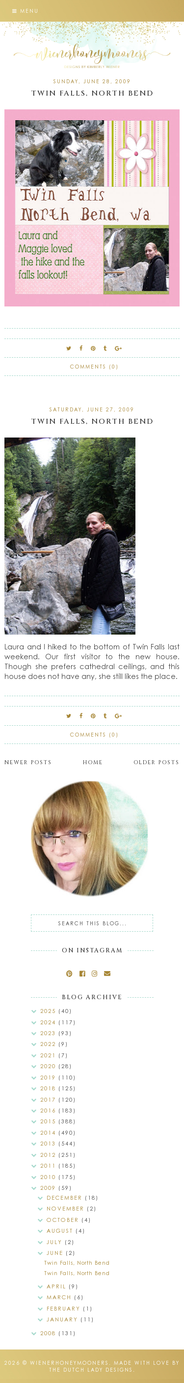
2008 (49, 1333)
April (58, 1286)
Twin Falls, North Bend (92, 93)
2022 (49, 1043)
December (66, 1197)
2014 (49, 1132)
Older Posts (156, 762)
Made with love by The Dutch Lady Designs (114, 1366)
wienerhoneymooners (69, 1362)
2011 (49, 1165)
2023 (49, 1033)
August (61, 1230)
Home (93, 762)
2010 (49, 1177)
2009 (49, 1187)
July (56, 1242)
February (65, 1308)
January (63, 1319)
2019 (49, 1077)
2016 (49, 1110)
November (67, 1208)
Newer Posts (28, 762)
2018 (49, 1088)
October (64, 1219)
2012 (49, 1154)
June (56, 1252)
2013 (49, 1143)
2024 (49, 1022)
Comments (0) (94, 366)
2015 (49, 1121)
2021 (49, 1055)
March (60, 1297)
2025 (49, 1010)
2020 (49, 1066)
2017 (49, 1099)
